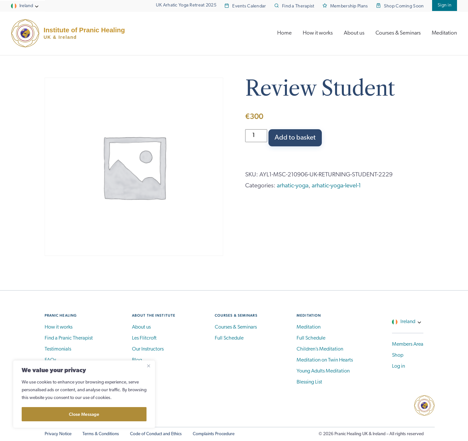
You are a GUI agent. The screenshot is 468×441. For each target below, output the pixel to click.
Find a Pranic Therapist (69, 338)
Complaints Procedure (213, 434)
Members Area (407, 344)
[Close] (148, 366)
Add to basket (295, 137)
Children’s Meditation (320, 349)
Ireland (26, 6)
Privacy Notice (58, 434)
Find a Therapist (298, 6)
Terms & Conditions (100, 434)
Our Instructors (148, 349)
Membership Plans (349, 6)
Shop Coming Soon (404, 6)
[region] (84, 394)
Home (284, 33)
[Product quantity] (256, 135)
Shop (397, 355)
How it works (318, 33)
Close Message (84, 414)
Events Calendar (249, 6)
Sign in (445, 5)
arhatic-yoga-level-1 (336, 186)
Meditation (444, 33)
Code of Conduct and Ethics (156, 434)
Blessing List (309, 382)
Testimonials (58, 349)
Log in (398, 366)
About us (354, 33)
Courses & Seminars (398, 33)
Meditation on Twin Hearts (325, 360)
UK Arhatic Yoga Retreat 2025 (186, 5)
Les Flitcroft (144, 338)
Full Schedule (229, 338)
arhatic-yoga (293, 186)
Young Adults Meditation (323, 371)
